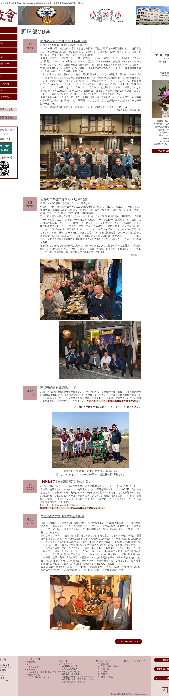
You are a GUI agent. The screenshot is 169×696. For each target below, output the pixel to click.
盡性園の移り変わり (72, 666)
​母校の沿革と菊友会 (110, 666)
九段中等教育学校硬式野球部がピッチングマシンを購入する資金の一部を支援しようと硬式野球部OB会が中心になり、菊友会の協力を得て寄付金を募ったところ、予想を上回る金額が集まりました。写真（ (90, 394)
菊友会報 (31, 669)
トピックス (32, 664)
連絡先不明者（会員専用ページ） (78, 677)
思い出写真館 (65, 664)
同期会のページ (34, 674)
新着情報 (31, 662)
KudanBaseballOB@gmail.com (68, 505)
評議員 (104, 671)
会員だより (64, 661)
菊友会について (103, 661)
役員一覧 (105, 669)
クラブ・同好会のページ (38, 677)
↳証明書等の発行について (73, 682)
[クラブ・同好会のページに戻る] (128, 641)
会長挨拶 (105, 664)
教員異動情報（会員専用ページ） (78, 679)
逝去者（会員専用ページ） (75, 674)
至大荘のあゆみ (70, 669)
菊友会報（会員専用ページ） (43, 672)
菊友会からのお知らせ (69, 671)
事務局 (104, 674)
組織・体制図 (107, 677)
